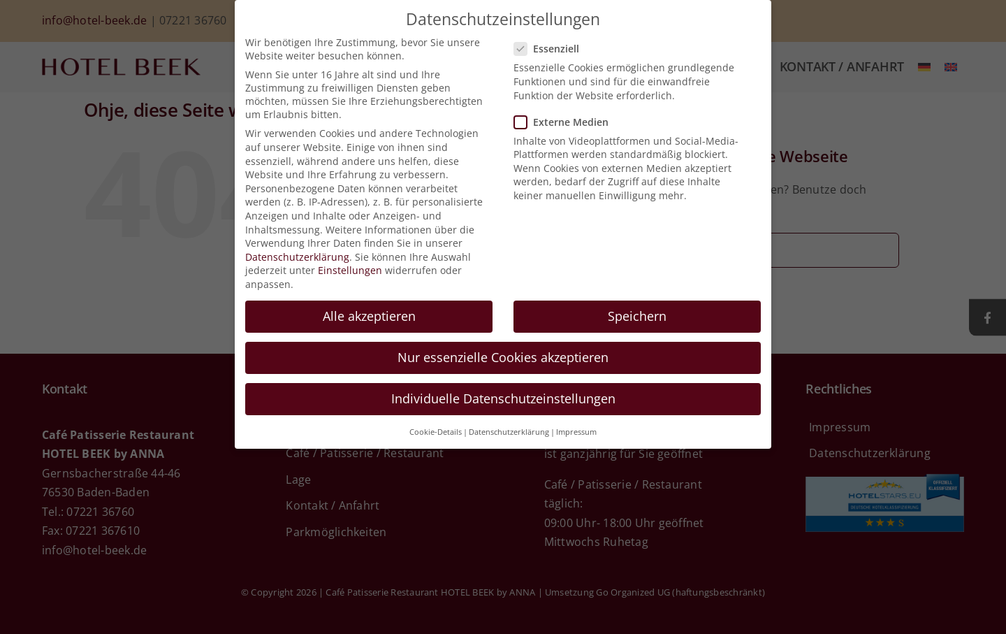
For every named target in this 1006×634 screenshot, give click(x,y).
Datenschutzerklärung (297, 257)
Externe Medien (566, 122)
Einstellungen (350, 270)
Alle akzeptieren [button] (369, 316)
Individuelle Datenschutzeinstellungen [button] (503, 398)
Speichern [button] (637, 316)
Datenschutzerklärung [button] (509, 432)
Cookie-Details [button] (435, 432)
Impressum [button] (576, 432)
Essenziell (552, 48)
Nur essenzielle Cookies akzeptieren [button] (503, 357)
